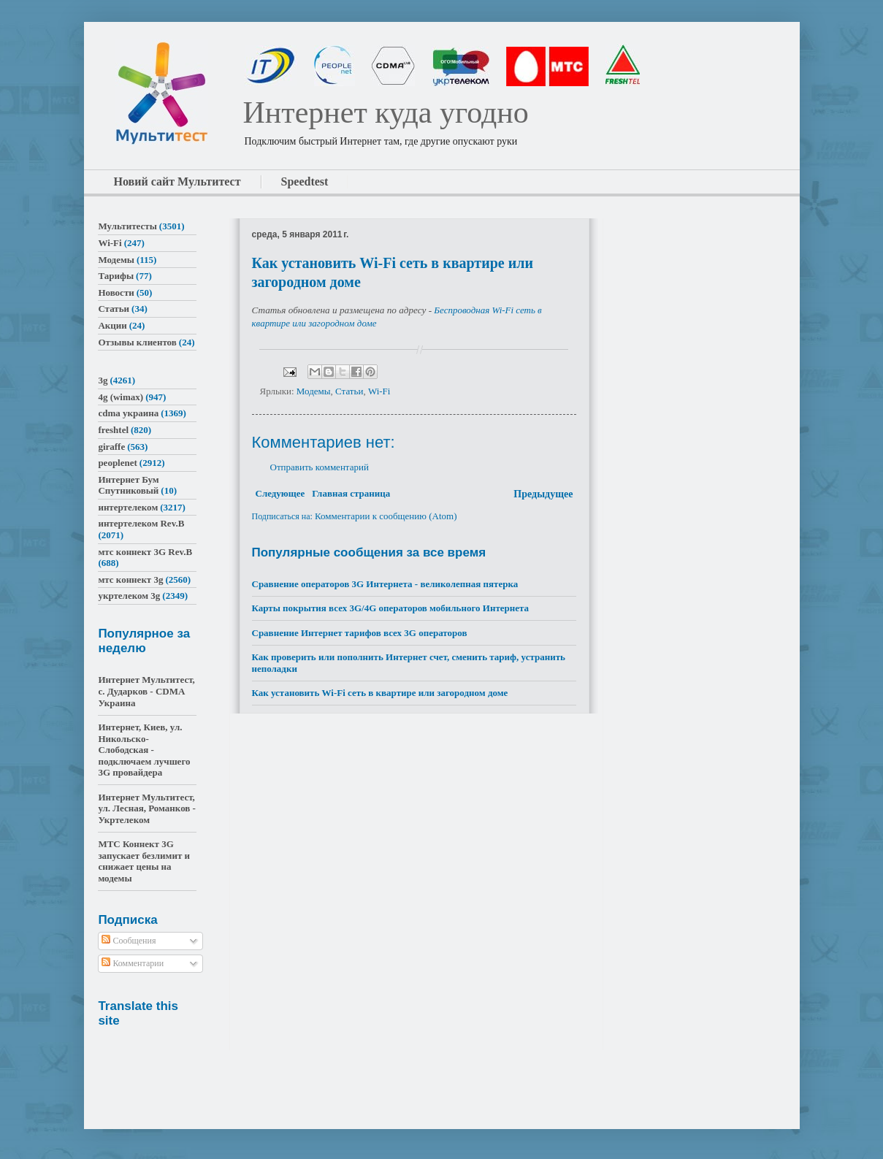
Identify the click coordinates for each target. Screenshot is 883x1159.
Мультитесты (127, 226)
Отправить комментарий (319, 467)
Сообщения (129, 941)
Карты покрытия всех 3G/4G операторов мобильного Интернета (391, 608)
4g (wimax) (120, 396)
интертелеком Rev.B (141, 523)
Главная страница (351, 493)
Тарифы (116, 275)
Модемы (314, 391)
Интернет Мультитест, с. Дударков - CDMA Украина (146, 691)
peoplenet (117, 462)
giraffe (111, 446)
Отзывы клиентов (137, 342)
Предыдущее (543, 494)
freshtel (113, 429)
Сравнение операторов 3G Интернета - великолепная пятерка (385, 583)
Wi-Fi (379, 391)
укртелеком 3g (129, 595)
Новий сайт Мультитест (177, 181)
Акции (112, 325)
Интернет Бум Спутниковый (128, 485)
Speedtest (305, 181)
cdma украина (128, 413)
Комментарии (133, 963)
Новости (116, 292)
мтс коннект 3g (130, 579)
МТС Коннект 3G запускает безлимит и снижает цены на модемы (144, 861)
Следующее (280, 493)
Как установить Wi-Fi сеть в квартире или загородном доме (380, 692)
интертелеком (128, 507)
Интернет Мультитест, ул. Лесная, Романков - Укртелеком (147, 808)
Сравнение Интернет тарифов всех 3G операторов (359, 632)
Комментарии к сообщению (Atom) (386, 515)
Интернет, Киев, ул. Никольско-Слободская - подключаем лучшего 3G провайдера (144, 750)
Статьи (349, 391)
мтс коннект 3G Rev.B (145, 551)
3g (102, 380)
